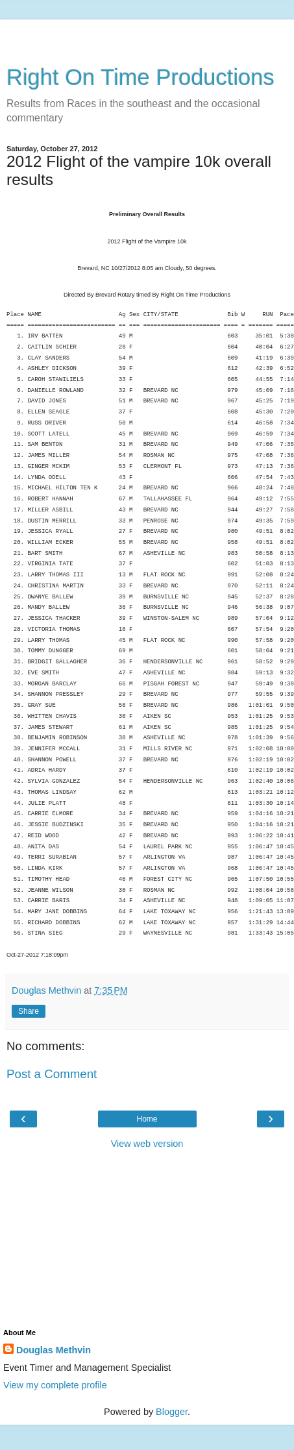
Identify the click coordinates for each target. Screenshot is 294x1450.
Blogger (172, 1412)
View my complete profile (55, 1385)
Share (28, 1011)
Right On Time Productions (140, 77)
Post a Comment (51, 1074)
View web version (147, 1143)
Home (146, 1119)
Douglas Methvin (53, 1350)
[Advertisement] (147, 35)
